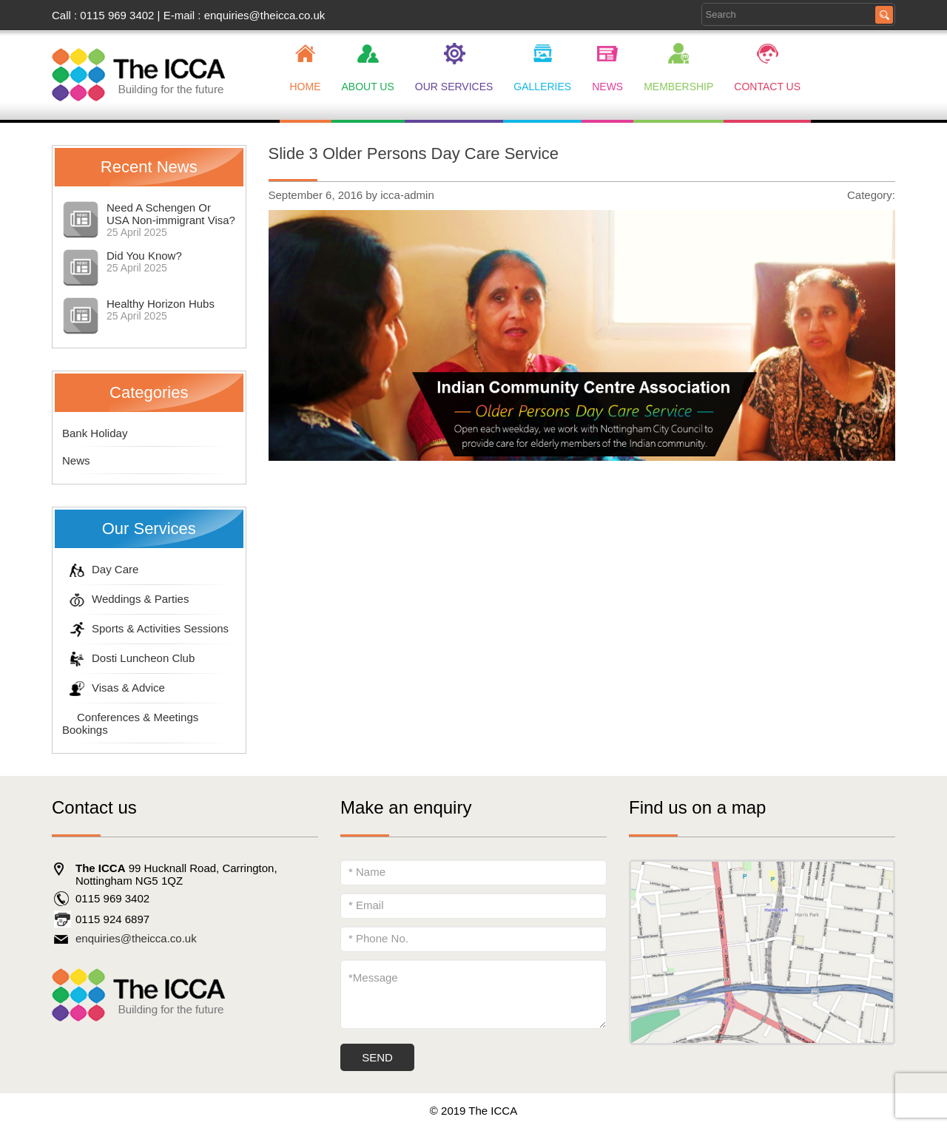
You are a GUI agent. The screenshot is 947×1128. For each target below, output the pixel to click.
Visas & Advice (113, 687)
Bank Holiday (94, 433)
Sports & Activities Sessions (145, 628)
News (76, 460)
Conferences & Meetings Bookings (130, 723)
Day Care (100, 569)
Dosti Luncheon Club (128, 658)
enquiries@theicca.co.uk (265, 15)
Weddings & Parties (125, 598)
